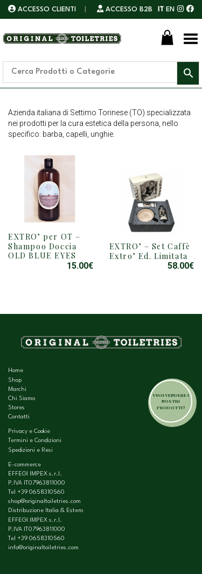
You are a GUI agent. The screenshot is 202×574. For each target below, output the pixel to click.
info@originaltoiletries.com (43, 548)
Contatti (19, 417)
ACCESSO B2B (124, 9)
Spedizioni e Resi (30, 450)
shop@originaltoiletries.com (44, 502)
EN (170, 9)
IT (161, 9)
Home (15, 371)
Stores (16, 408)
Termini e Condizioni (34, 441)
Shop (15, 380)
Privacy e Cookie (29, 432)
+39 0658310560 (41, 492)
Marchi (17, 390)
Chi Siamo (21, 399)
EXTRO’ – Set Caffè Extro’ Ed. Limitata (150, 251)
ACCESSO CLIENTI (43, 9)
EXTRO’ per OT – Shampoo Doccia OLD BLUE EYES (44, 246)
